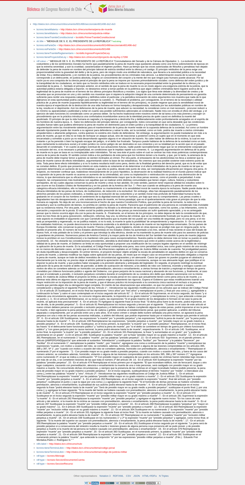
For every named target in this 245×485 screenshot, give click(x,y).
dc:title (40, 41)
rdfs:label (41, 443)
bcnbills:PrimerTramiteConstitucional (95, 37)
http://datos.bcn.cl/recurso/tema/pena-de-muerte (86, 29)
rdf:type (41, 455)
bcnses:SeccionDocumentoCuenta (66, 459)
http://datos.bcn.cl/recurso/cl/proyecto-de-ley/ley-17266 (98, 57)
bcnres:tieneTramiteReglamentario (55, 53)
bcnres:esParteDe (46, 45)
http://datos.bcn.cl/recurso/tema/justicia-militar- (85, 33)
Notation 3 (105, 475)
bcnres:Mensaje (56, 455)
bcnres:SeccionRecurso (60, 463)
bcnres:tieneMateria (47, 29)
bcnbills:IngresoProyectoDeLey (93, 53)
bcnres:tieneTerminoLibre (50, 447)
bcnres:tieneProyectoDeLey (51, 57)
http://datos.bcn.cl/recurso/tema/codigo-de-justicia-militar (96, 452)
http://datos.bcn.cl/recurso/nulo (65, 443)
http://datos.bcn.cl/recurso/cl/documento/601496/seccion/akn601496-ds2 (97, 45)
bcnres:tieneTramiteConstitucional (55, 37)
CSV (128, 475)
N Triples (164, 475)
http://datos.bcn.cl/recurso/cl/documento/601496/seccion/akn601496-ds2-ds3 (74, 24)
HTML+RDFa (149, 475)
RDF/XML (118, 475)
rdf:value (41, 61)
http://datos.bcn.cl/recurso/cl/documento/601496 (84, 49)
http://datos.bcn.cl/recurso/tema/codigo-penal (90, 447)
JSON (136, 475)
